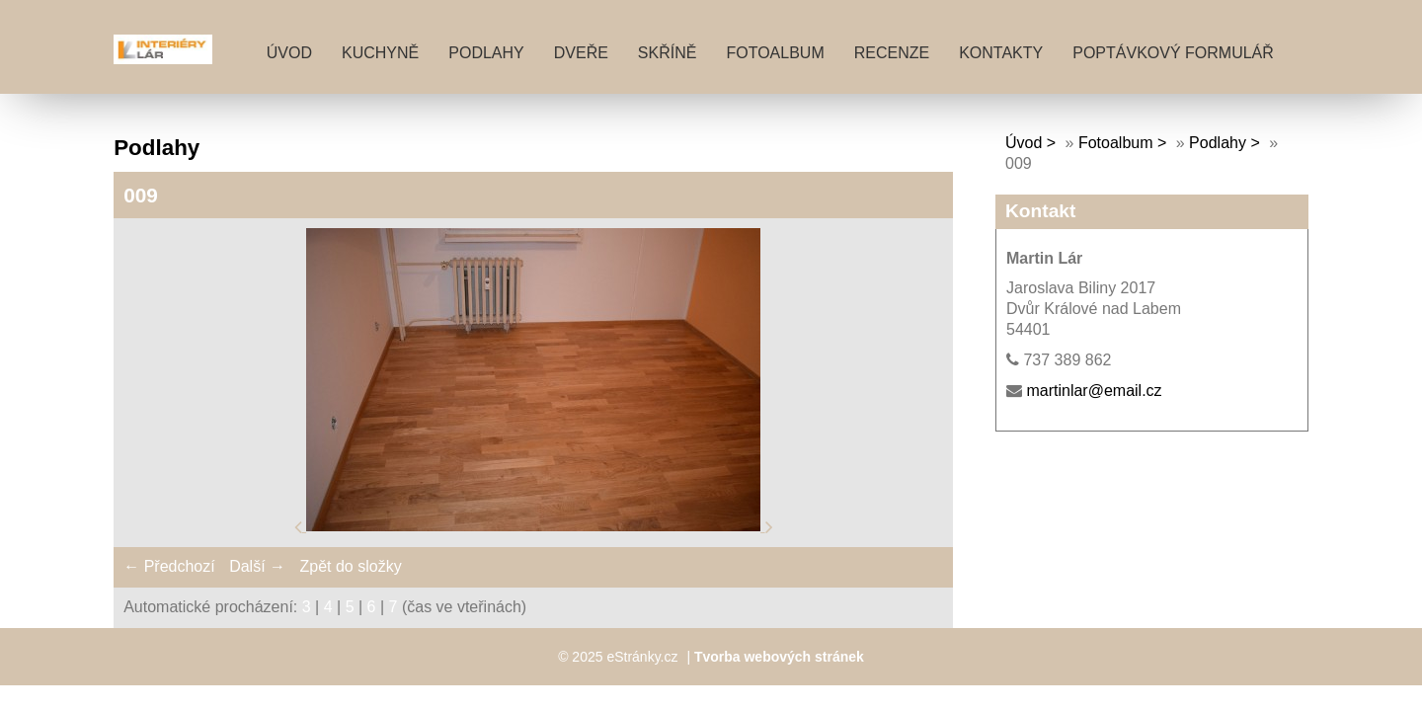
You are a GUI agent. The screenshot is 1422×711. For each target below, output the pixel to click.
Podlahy (1217, 142)
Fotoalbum (775, 52)
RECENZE (891, 52)
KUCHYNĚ (380, 52)
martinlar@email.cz (1093, 390)
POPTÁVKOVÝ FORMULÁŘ (1173, 52)
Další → (257, 566)
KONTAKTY (1001, 52)
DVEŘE (581, 52)
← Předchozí (168, 566)
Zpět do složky (350, 566)
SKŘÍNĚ (667, 52)
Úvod (289, 52)
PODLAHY (485, 52)
